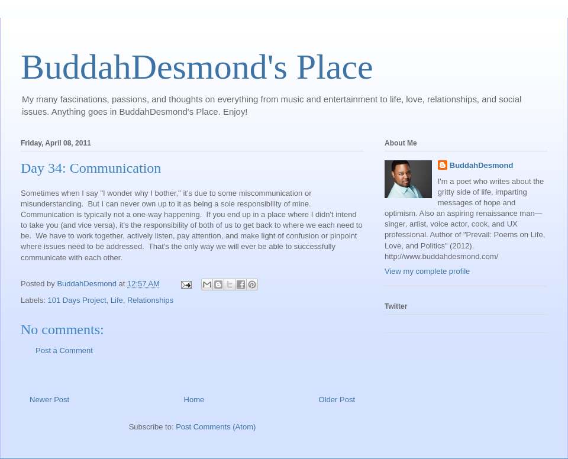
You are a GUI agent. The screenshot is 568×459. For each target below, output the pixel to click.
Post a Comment (64, 350)
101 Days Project (77, 300)
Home (194, 399)
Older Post (337, 399)
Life (117, 300)
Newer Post (49, 399)
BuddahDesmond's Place (197, 66)
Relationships (150, 300)
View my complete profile (427, 271)
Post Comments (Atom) (216, 426)
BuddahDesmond (482, 165)
